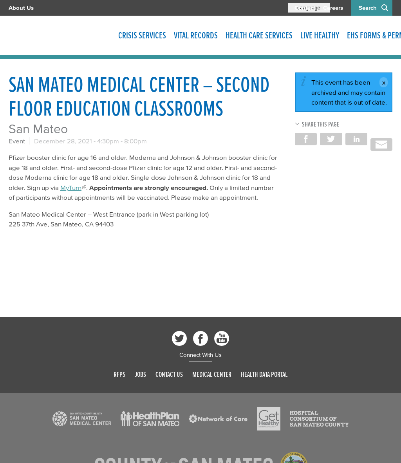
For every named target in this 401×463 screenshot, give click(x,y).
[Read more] (81, 418)
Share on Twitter (331, 139)
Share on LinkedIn (356, 139)
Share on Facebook (306, 139)
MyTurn (70, 187)
